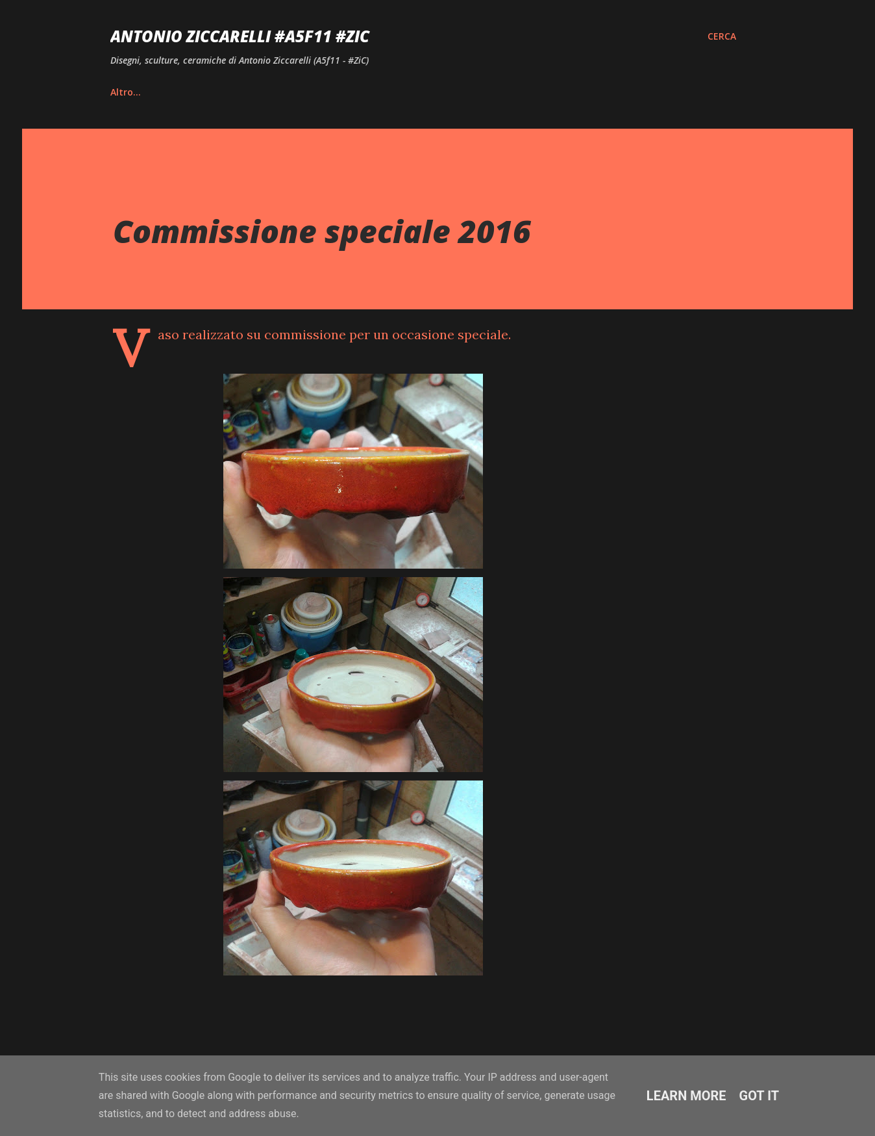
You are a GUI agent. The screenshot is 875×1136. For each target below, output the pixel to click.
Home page (136, 92)
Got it (759, 1096)
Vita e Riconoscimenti (250, 92)
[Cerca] (722, 36)
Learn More (686, 1096)
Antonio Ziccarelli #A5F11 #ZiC (239, 36)
